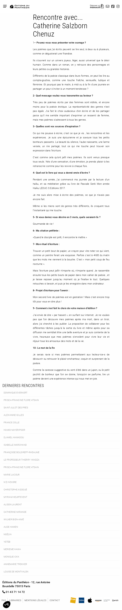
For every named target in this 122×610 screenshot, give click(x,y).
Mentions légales (35, 600)
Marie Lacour (12, 474)
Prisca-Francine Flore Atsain (21, 400)
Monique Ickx (11, 556)
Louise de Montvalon (16, 571)
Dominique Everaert (15, 392)
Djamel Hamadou (14, 437)
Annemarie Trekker (15, 564)
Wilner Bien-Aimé (14, 519)
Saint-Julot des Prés (16, 407)
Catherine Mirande (15, 511)
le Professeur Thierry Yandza (22, 459)
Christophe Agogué (15, 489)
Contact (55, 600)
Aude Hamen (11, 526)
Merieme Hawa (12, 549)
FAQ (4, 600)
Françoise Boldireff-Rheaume (21, 452)
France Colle (12, 422)
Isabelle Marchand (15, 444)
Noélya (8, 534)
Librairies (15, 600)
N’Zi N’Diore (10, 482)
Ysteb (7, 541)
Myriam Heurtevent (15, 496)
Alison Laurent (13, 504)
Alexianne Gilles (14, 414)
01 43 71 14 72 (13, 592)
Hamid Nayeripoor (14, 429)
